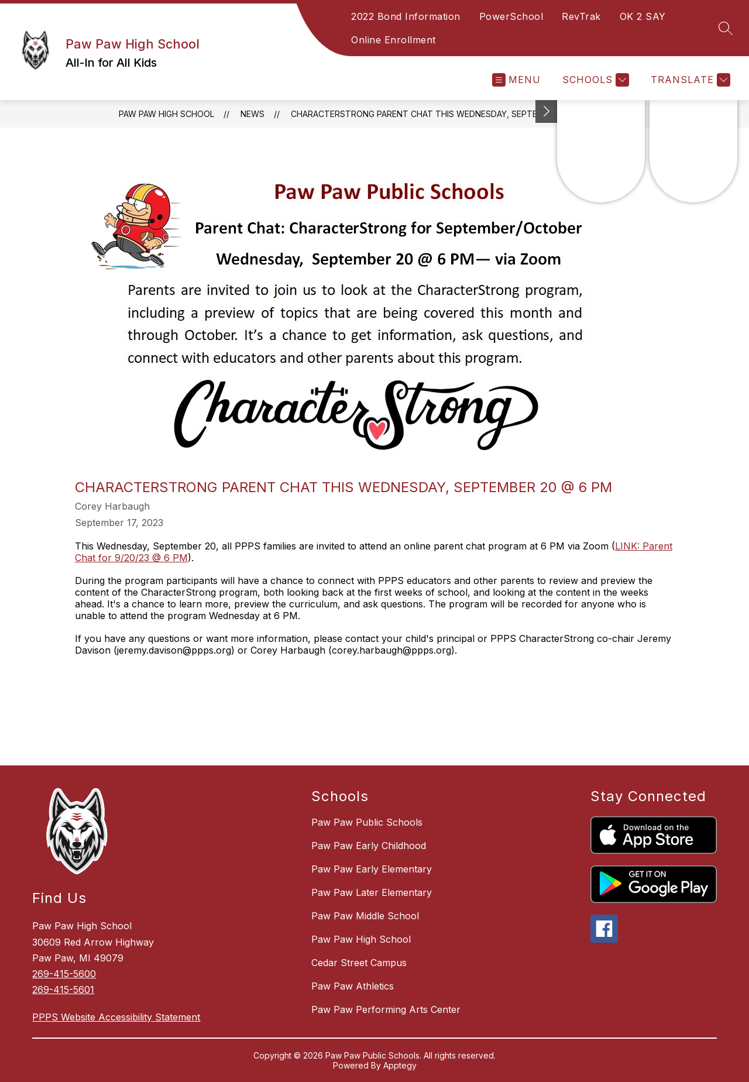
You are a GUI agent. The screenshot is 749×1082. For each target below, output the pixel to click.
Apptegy (400, 1065)
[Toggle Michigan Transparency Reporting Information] (546, 111)
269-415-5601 (63, 989)
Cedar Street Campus (359, 962)
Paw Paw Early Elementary (371, 869)
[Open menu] (516, 80)
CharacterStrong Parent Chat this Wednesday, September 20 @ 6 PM (447, 114)
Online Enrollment (393, 40)
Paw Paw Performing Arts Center (386, 1009)
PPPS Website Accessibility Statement (116, 1017)
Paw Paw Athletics (352, 986)
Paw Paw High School (166, 114)
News (252, 114)
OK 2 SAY (643, 16)
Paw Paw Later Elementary (371, 892)
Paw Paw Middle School (365, 916)
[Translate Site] (689, 80)
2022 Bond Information (406, 16)
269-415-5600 (64, 974)
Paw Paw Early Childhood (368, 845)
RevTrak (581, 16)
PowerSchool (511, 16)
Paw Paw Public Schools (366, 822)
